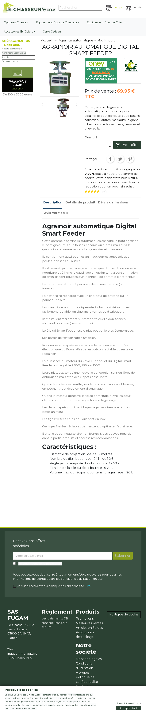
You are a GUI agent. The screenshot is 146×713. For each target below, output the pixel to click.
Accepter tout (128, 708)
